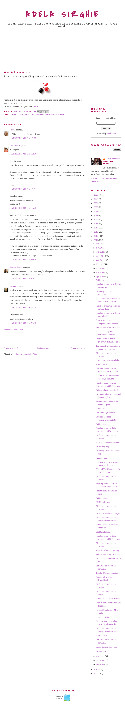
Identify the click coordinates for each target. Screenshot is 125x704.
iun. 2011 (100, 268)
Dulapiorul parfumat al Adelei (108, 390)
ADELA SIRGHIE (62, 15)
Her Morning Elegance (105, 413)
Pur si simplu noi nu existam (107, 442)
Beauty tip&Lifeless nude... (107, 647)
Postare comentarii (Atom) (27, 354)
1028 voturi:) (101, 636)
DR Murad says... (103, 502)
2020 (96, 219)
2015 (96, 224)
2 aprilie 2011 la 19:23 (23, 208)
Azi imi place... (102, 280)
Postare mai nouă (11, 348)
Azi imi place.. (102, 364)
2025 (96, 199)
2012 (96, 236)
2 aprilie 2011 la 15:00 (23, 154)
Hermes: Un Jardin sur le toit (108, 327)
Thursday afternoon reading (107, 550)
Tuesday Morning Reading (107, 573)
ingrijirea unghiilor (23, 115)
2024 (96, 203)
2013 (96, 232)
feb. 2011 (100, 660)
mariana (13, 286)
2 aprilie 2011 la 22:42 (23, 279)
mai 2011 (100, 272)
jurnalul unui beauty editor (49, 115)
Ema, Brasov (15, 145)
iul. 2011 (100, 264)
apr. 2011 (100, 276)
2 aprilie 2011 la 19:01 (23, 189)
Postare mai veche (78, 348)
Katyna (12, 130)
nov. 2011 (100, 248)
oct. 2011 (100, 252)
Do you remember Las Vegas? (108, 513)
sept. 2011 (100, 256)
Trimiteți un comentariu (13, 330)
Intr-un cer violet (103, 617)
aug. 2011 (100, 260)
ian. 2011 (100, 664)
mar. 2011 (100, 656)
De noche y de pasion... (105, 446)
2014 (96, 228)
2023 (96, 207)
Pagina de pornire (44, 348)
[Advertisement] (63, 50)
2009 (96, 674)
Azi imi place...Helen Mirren (108, 599)
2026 (96, 195)
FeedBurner (112, 133)
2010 (96, 669)
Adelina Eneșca (16, 267)
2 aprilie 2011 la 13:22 (23, 138)
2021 (96, 215)
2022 (96, 211)
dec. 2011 (100, 244)
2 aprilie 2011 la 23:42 (23, 323)
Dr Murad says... (103, 651)
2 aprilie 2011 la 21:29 (23, 260)
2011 (96, 240)
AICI (36, 106)
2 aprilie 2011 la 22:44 (23, 307)
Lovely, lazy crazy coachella (107, 360)
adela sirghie (112, 159)
